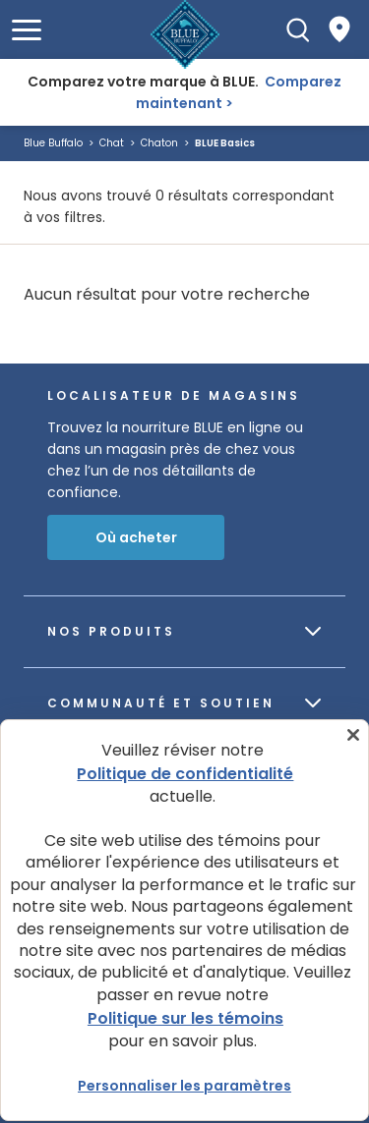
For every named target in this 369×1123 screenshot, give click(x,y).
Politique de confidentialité (185, 773)
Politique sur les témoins (185, 1018)
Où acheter (136, 537)
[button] (26, 30)
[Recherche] (298, 29)
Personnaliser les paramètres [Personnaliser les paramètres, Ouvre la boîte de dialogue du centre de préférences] (184, 1085)
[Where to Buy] (339, 29)
